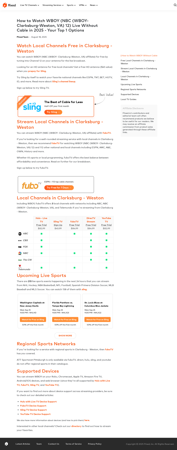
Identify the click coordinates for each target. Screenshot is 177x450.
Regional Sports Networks (133, 89)
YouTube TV (106, 220)
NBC (25, 253)
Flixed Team (22, 37)
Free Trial (41, 225)
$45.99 (58, 228)
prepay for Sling (37, 71)
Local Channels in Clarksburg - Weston (136, 78)
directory (76, 426)
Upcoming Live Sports (131, 84)
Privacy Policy (95, 444)
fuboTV (107, 132)
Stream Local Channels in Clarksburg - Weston (139, 70)
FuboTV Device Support (33, 405)
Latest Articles (23, 444)
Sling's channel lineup (63, 81)
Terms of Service (74, 444)
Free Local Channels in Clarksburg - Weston (138, 62)
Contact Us (53, 444)
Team (39, 444)
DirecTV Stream (91, 220)
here (86, 420)
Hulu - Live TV (41, 220)
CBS (25, 240)
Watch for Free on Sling (33, 319)
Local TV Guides (128, 99)
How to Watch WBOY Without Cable (139, 55)
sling (84, 289)
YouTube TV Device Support (35, 414)
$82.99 (41, 228)
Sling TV (57, 221)
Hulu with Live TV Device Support (38, 401)
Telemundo (24, 269)
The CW (27, 259)
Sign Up (58, 225)
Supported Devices (130, 94)
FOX (25, 246)
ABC (25, 233)
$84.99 (74, 228)
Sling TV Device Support (33, 409)
